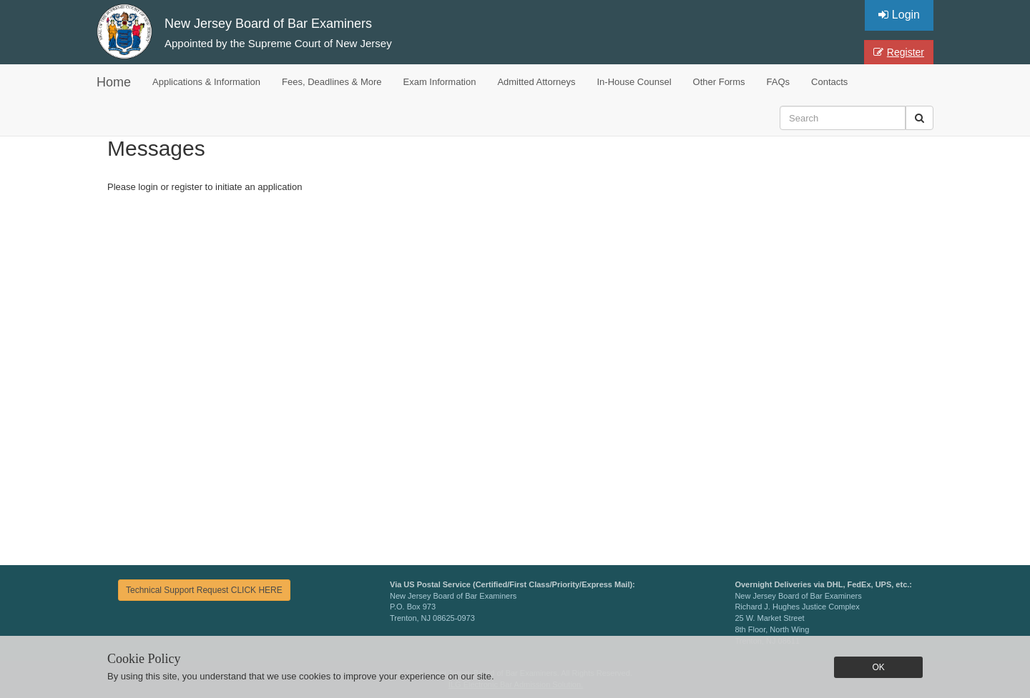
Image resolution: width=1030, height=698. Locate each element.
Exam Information (439, 81)
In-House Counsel (634, 81)
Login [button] (899, 15)
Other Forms (719, 81)
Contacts (829, 81)
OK (878, 667)
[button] (919, 118)
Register (898, 52)
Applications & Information (206, 81)
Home (114, 82)
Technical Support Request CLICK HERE (204, 590)
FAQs (778, 81)
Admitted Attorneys (536, 81)
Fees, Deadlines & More (331, 81)
